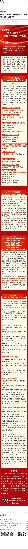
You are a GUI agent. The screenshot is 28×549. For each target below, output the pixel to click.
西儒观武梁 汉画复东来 (5, 529)
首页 (1, 11)
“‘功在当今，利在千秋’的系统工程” (7, 527)
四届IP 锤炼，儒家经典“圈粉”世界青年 (8, 519)
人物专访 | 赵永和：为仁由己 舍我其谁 (8, 525)
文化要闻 (4, 11)
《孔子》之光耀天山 (4, 521)
